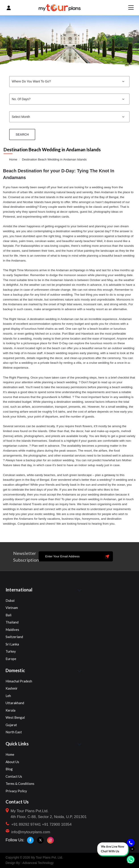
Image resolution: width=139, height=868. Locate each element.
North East (14, 732)
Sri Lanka (12, 644)
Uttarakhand (15, 703)
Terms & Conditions (20, 783)
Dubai (10, 600)
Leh (8, 696)
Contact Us (14, 776)
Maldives (12, 630)
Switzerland (14, 637)
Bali (8, 615)
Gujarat (11, 725)
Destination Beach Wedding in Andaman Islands (54, 159)
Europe (11, 659)
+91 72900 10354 (57, 824)
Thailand (12, 622)
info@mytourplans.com (30, 832)
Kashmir (12, 688)
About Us (12, 762)
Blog (9, 769)
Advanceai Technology (38, 863)
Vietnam (12, 608)
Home (13, 159)
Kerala (10, 710)
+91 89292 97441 (26, 824)
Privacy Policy (16, 791)
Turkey (11, 651)
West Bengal (15, 717)
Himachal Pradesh (19, 681)
